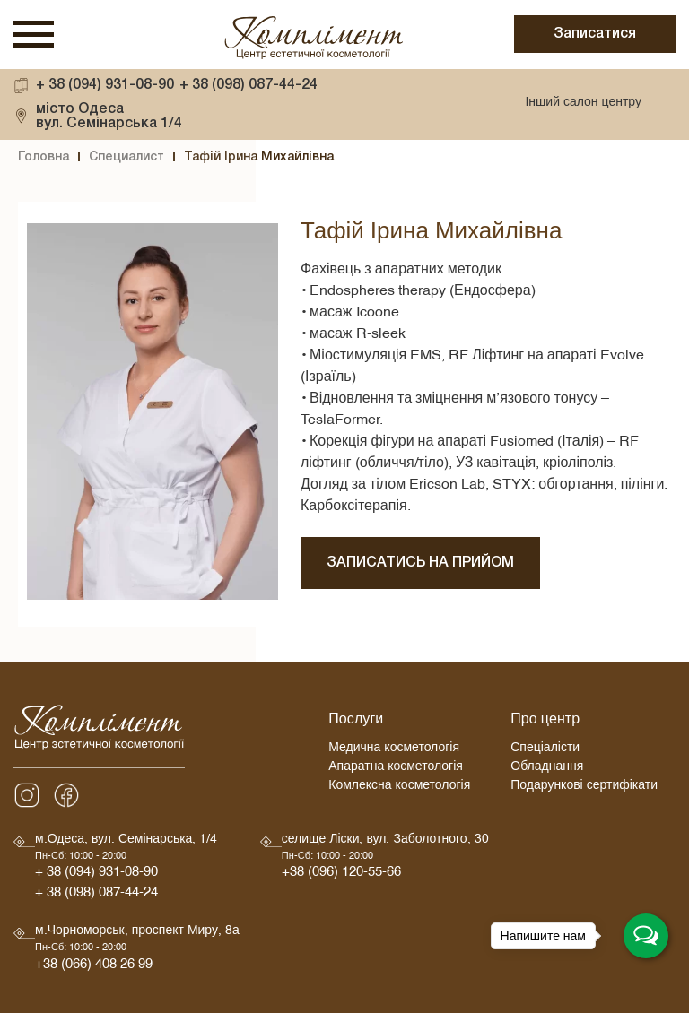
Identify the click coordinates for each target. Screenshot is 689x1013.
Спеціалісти (545, 750)
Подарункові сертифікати (584, 787)
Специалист (126, 157)
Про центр (545, 721)
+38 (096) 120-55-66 (341, 874)
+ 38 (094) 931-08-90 (105, 85)
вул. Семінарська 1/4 (109, 116)
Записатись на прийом (420, 563)
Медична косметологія (393, 750)
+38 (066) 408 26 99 (94, 967)
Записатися (595, 34)
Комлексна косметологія (399, 787)
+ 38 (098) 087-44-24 (248, 85)
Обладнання (546, 769)
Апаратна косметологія (395, 769)
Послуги (355, 721)
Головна (43, 157)
